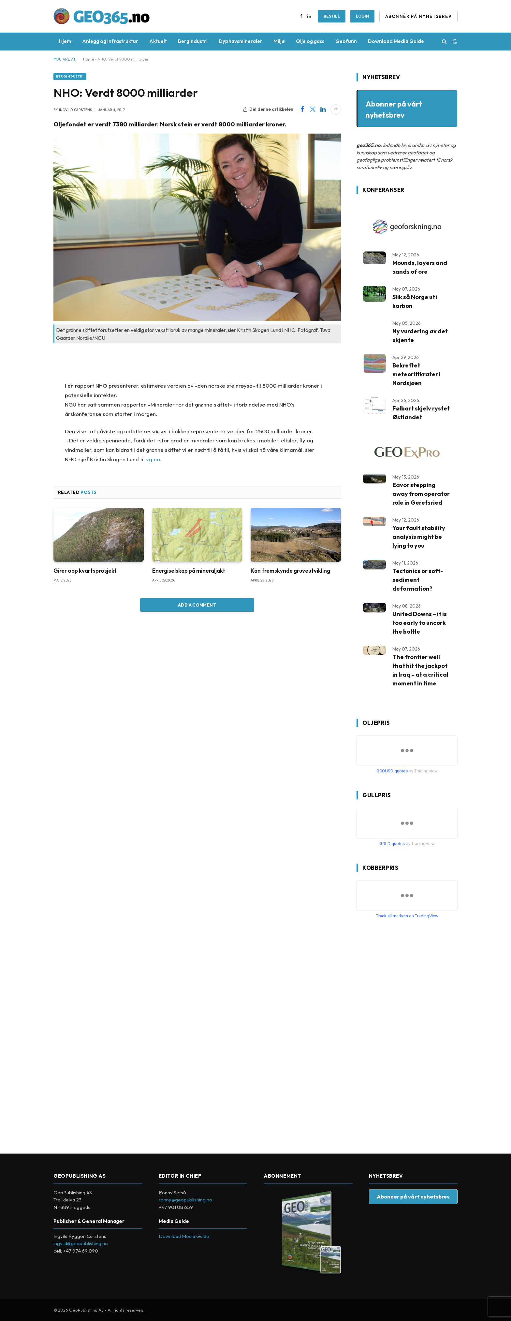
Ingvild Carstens (75, 110)
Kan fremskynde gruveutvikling (290, 570)
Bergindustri (193, 41)
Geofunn (346, 41)
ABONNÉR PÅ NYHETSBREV (418, 16)
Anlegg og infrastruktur (110, 41)
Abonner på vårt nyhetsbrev (413, 1196)
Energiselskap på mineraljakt (188, 570)
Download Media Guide (396, 41)
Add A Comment (197, 605)
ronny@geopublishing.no (185, 1200)
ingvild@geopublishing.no (80, 1243)
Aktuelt (158, 41)
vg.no (153, 459)
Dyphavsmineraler (240, 41)
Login (362, 16)
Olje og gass (310, 41)
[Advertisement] (405, 1033)
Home (88, 59)
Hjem (65, 41)
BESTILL (332, 16)
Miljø (279, 41)
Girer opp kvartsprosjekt (85, 570)
